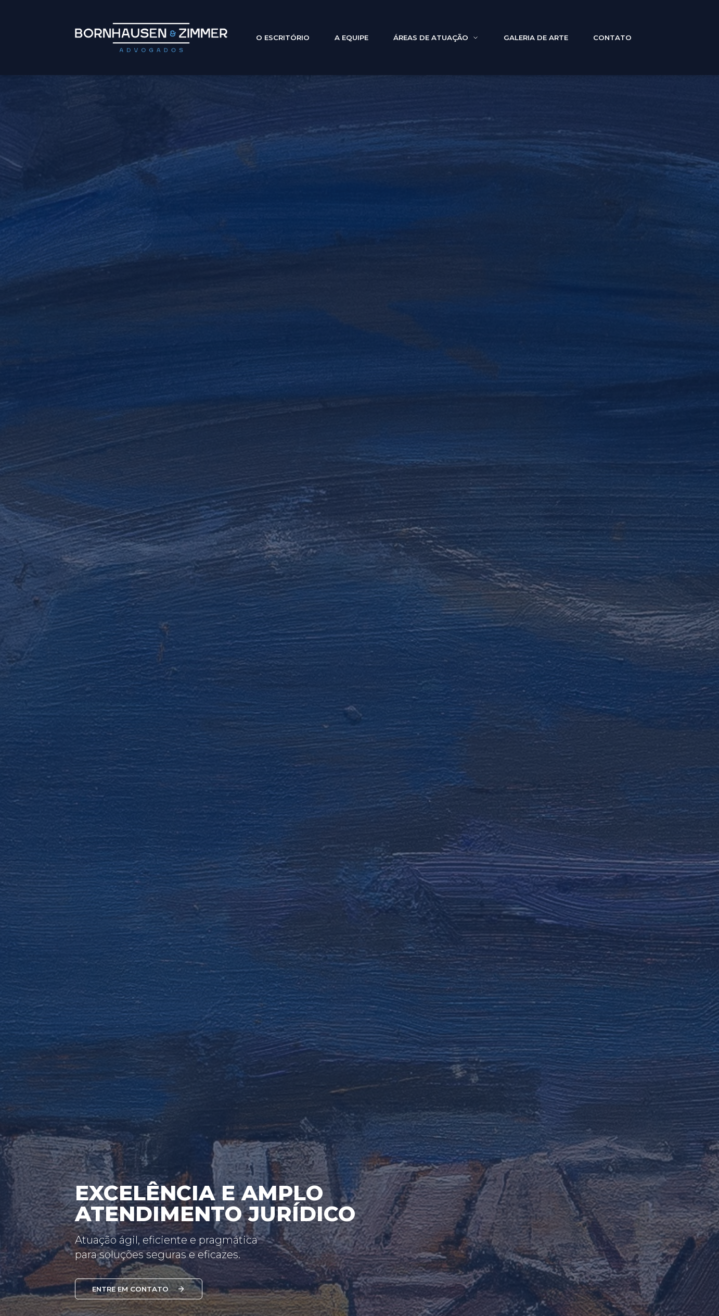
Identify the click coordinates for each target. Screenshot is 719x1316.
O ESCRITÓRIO (282, 43)
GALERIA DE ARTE (536, 43)
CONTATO (612, 43)
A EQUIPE (351, 43)
